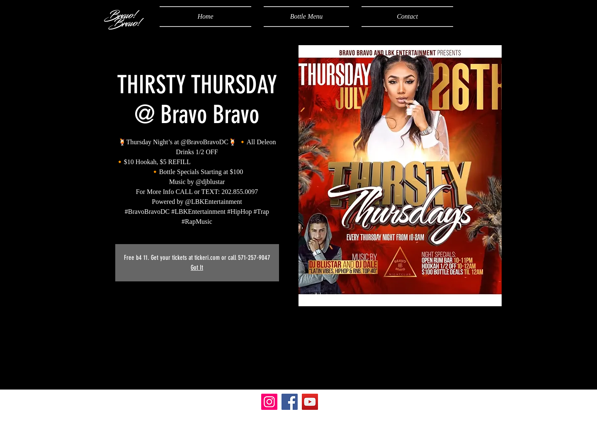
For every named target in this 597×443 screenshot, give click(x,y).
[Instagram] (269, 402)
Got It (197, 267)
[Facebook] (290, 402)
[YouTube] (310, 402)
